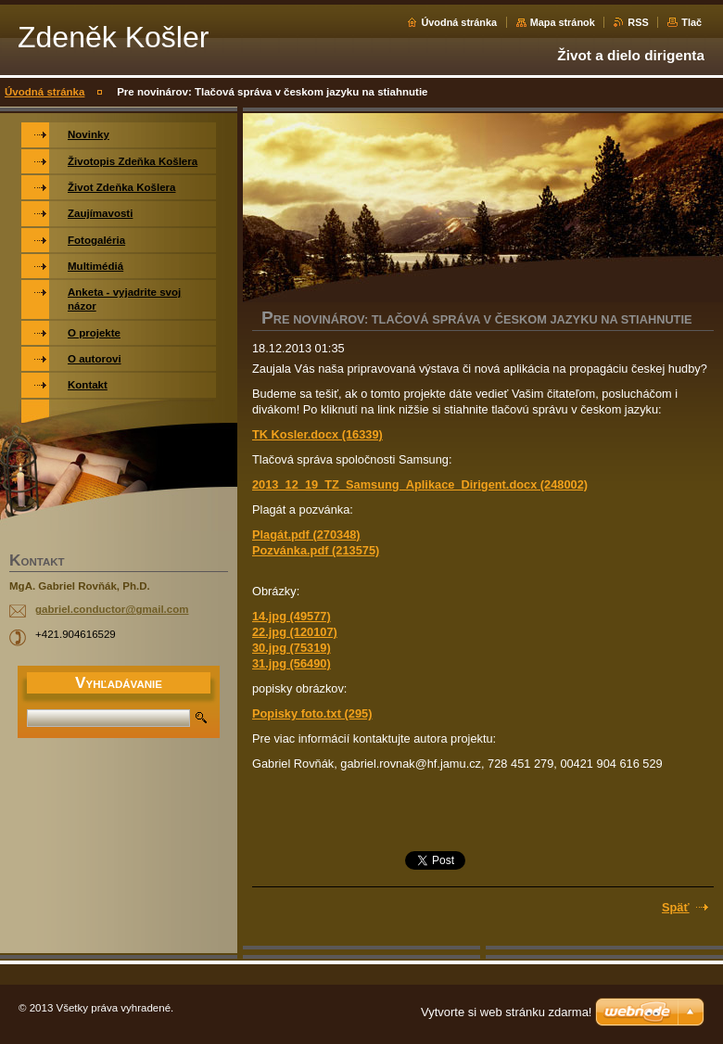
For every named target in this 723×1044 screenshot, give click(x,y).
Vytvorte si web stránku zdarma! (506, 1012)
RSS (638, 22)
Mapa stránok (562, 22)
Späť (676, 907)
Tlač (691, 22)
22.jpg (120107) (294, 632)
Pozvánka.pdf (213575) (315, 550)
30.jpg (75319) (291, 648)
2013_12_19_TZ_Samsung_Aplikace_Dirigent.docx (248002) (420, 484)
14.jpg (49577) (291, 616)
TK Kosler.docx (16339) (317, 434)
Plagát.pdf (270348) (306, 534)
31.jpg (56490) (291, 663)
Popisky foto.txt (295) (312, 713)
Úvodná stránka (459, 22)
